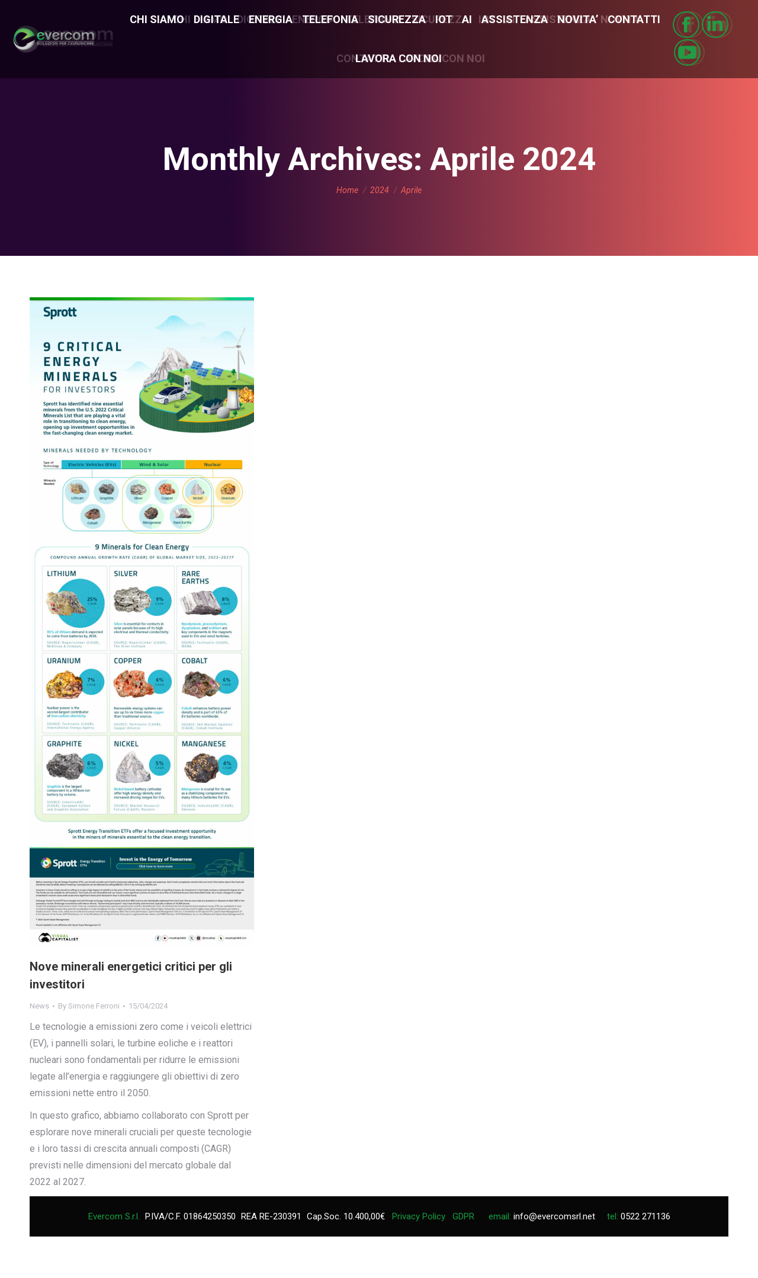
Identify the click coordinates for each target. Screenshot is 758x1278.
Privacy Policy (418, 1216)
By (89, 1005)
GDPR (463, 1216)
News (39, 1005)
